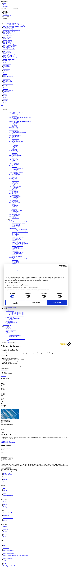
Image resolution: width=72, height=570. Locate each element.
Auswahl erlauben (36, 302)
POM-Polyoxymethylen (17, 246)
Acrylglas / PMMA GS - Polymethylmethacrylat (14, 24)
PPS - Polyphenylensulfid (9, 49)
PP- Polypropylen (16, 225)
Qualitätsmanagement (8, 90)
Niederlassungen (7, 15)
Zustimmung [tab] (15, 270)
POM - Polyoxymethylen (9, 46)
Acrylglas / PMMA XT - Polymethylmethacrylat (14, 26)
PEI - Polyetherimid (7, 40)
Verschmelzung (6, 91)
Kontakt (5, 95)
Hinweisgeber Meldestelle (9, 567)
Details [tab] (36, 270)
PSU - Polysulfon (7, 52)
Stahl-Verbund (6, 60)
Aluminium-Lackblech (8, 27)
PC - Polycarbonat (7, 35)
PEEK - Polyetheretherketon (9, 38)
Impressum (5, 546)
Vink (8, 342)
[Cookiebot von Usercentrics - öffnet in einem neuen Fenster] (60, 266)
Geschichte (5, 89)
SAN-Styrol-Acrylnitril (17, 256)
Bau (4, 72)
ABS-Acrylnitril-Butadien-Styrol (19, 221)
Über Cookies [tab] (57, 270)
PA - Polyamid (6, 32)
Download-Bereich (7, 81)
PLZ (2, 422)
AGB (4, 561)
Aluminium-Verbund (8, 28)
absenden (8, 469)
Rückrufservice (6, 82)
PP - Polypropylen (7, 47)
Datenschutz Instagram (8, 554)
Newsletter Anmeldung (8, 84)
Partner (5, 92)
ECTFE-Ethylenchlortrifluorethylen (20, 232)
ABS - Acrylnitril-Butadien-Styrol (11, 23)
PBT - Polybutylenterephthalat (10, 33)
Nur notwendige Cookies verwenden (15, 302)
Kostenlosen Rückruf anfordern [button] (8, 442)
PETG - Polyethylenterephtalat (10, 45)
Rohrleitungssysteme (8, 76)
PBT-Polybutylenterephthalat (18, 223)
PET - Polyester (6, 42)
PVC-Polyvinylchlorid (17, 226)
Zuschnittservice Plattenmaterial (16, 312)
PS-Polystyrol (15, 249)
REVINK (5, 85)
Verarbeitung (3, 376)
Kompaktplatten (7, 64)
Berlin (4, 3)
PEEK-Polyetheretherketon (18, 237)
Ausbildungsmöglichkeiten (15, 335)
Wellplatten (6, 70)
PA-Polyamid (15, 233)
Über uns (5, 87)
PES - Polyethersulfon (8, 41)
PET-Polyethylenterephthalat (18, 241)
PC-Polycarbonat (15, 234)
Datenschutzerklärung (5, 467)
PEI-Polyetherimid (16, 224)
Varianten (3, 380)
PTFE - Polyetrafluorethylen (9, 54)
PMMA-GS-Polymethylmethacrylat (20, 243)
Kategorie (5, 20)
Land (2, 421)
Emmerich (5, 4)
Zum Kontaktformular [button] (6, 441)
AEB (4, 564)
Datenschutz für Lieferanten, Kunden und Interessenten (15, 556)
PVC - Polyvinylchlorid (8, 56)
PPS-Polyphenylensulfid (17, 248)
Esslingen (5, 6)
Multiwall (5, 102)
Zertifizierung (12, 319)
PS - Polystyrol (6, 51)
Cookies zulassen (56, 302)
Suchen (15, 8)
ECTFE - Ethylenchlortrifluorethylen (11, 30)
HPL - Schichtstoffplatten (9, 31)
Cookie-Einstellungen (8, 559)
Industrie (5, 75)
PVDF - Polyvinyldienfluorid (10, 57)
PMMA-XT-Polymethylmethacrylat (20, 244)
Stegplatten (5, 67)
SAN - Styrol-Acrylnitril (8, 59)
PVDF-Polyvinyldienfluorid (18, 255)
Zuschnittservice (7, 80)
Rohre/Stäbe (6, 65)
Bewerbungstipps (13, 336)
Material (5, 18)
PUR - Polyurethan (7, 55)
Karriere (5, 94)
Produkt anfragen (4, 368)
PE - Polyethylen (7, 37)
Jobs (10, 337)
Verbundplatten (6, 69)
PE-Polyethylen (15, 235)
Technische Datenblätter (14, 318)
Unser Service (6, 79)
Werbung (5, 74)
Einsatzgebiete (4, 370)
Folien (4, 62)
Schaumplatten (6, 66)
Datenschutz (6, 549)
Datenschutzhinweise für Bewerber (17, 339)
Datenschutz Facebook (8, 551)
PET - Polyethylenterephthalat (10, 43)
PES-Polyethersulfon (16, 239)
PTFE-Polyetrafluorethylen (18, 252)
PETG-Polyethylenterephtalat (18, 242)
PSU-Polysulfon (15, 251)
